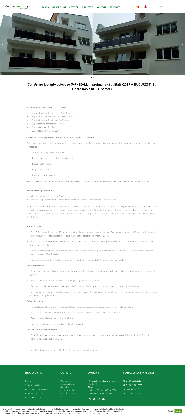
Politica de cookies (39, 411)
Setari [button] (170, 411)
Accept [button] (178, 411)
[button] (2, 44)
